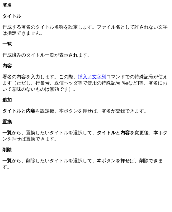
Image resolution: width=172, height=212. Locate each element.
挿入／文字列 (92, 76)
